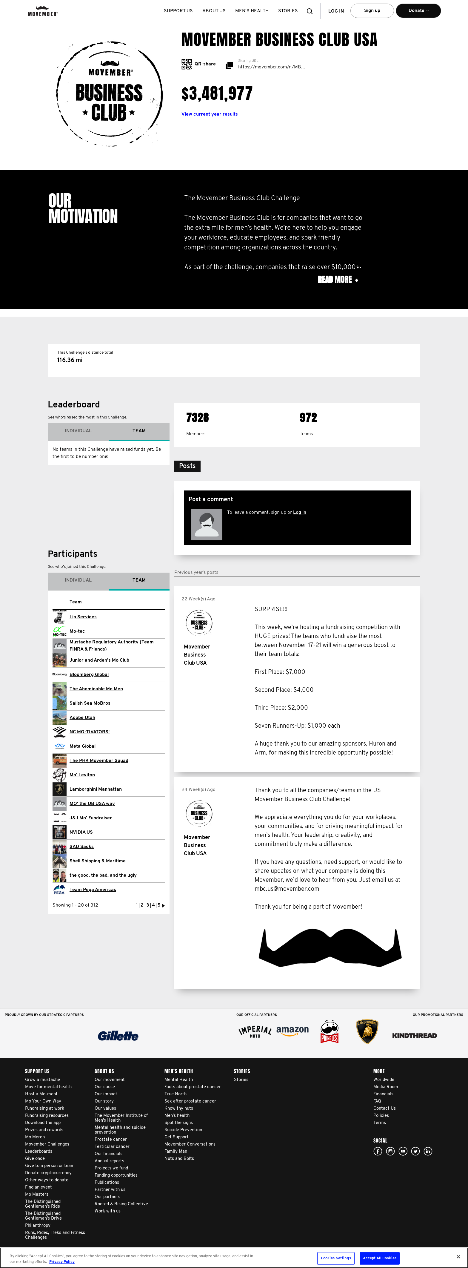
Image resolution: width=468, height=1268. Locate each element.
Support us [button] (178, 11)
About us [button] (214, 11)
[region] (234, 1257)
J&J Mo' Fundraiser (91, 818)
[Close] (458, 1256)
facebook (377, 1151)
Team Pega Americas (93, 889)
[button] (312, 11)
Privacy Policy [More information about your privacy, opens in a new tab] (62, 1262)
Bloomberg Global (89, 674)
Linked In (428, 1151)
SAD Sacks (82, 846)
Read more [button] (338, 280)
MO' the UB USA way (92, 803)
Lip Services (83, 617)
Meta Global (83, 746)
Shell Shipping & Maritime (98, 861)
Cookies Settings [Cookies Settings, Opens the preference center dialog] (336, 1258)
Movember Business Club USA (197, 655)
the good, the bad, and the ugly (103, 875)
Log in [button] (336, 11)
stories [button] (288, 11)
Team (139, 431)
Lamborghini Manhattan (96, 789)
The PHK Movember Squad (99, 760)
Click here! (390, 1151)
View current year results (209, 114)
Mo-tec (77, 631)
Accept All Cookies (379, 1258)
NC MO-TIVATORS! (90, 732)
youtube (402, 1151)
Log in (299, 512)
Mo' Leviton (82, 775)
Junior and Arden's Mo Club (99, 660)
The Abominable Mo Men (96, 689)
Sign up (372, 10)
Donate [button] (418, 13)
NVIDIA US (81, 832)
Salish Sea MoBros (90, 703)
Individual (78, 431)
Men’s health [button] (252, 11)
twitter (415, 1151)
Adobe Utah (82, 717)
